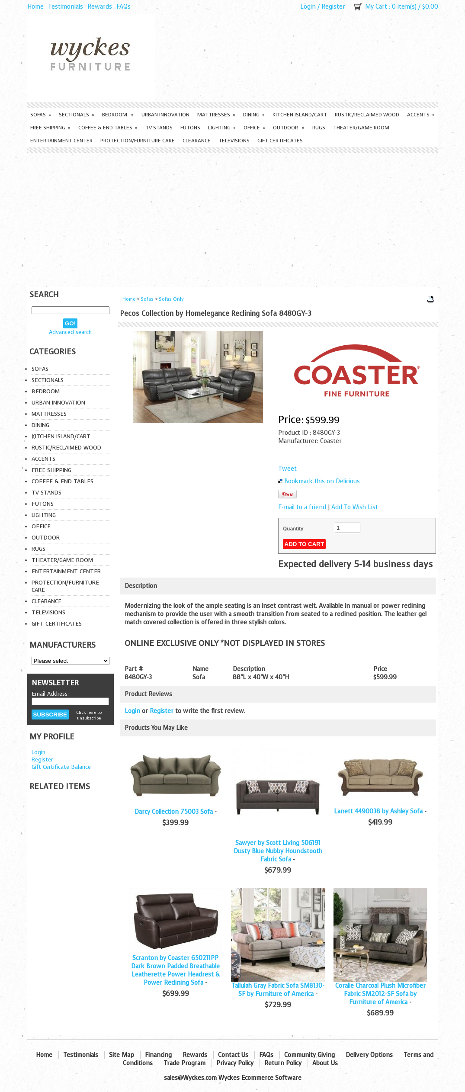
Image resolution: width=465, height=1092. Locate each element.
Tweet (287, 469)
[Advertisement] (232, 218)
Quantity (293, 528)
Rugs (318, 127)
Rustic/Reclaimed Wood (367, 114)
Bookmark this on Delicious (322, 481)
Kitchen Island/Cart (300, 114)
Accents (421, 114)
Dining (254, 114)
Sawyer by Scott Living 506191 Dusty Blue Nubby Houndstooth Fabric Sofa (278, 851)
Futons (190, 127)
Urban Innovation (165, 114)
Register (333, 7)
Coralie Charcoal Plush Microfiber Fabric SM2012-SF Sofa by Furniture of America (380, 994)
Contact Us (233, 1055)
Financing (158, 1055)
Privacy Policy (234, 1063)
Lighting (222, 127)
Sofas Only (171, 299)
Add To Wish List (354, 507)
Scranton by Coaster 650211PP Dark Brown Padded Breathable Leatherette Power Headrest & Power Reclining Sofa (175, 970)
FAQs (123, 7)
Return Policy (282, 1063)
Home (35, 7)
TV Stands (159, 127)
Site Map (121, 1055)
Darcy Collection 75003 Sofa (174, 812)
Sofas (40, 114)
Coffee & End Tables (108, 127)
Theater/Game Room (361, 127)
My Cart (376, 7)
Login (308, 7)
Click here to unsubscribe (89, 715)
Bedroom (118, 114)
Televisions (234, 140)
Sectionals (76, 114)
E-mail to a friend (302, 507)
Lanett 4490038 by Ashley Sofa (378, 811)
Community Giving (309, 1055)
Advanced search (70, 332)
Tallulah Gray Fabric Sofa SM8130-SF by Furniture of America (277, 990)
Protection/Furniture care (137, 140)
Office (254, 127)
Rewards (99, 7)
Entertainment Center (61, 140)
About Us (325, 1063)
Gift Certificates (280, 140)
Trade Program (184, 1063)
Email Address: (50, 693)
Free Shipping (50, 127)
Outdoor (289, 127)
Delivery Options (369, 1055)
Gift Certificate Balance (61, 767)
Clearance (197, 140)
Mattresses (216, 114)
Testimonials (65, 7)
